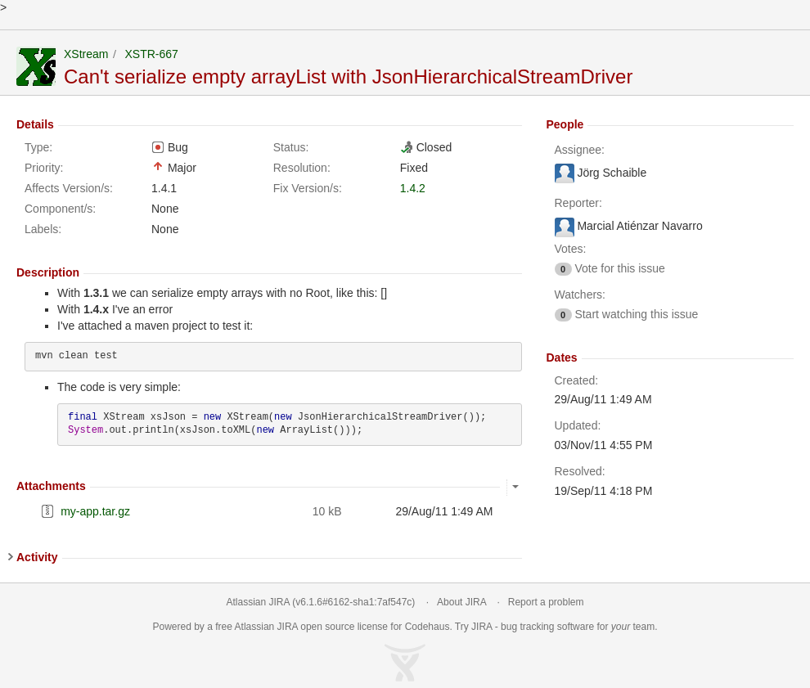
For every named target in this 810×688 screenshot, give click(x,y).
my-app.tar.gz (95, 511)
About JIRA (461, 602)
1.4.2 (412, 188)
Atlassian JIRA (258, 602)
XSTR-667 (151, 54)
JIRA (287, 626)
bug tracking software (547, 626)
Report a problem (546, 602)
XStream (86, 54)
